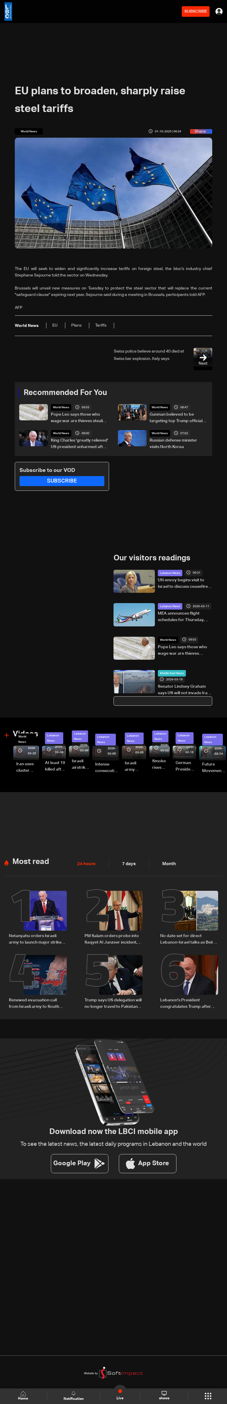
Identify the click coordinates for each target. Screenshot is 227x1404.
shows (164, 1395)
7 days (127, 863)
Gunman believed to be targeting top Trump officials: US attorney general (177, 418)
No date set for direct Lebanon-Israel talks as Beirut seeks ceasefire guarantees (188, 939)
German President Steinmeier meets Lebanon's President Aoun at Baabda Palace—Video (186, 766)
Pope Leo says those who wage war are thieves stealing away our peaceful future (79, 418)
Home (24, 1396)
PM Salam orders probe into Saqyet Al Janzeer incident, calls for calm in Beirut (112, 939)
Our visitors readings (152, 558)
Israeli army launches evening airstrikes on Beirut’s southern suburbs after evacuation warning (135, 767)
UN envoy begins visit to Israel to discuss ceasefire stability (183, 584)
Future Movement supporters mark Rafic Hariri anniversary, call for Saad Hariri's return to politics (214, 768)
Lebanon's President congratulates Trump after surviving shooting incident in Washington (188, 1003)
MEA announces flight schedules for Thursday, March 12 (181, 617)
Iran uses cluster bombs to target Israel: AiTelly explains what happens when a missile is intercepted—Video (27, 767)
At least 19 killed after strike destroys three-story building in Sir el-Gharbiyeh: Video (55, 766)
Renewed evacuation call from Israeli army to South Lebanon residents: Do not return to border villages (34, 1003)
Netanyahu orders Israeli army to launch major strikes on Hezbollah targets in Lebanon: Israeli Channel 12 (36, 939)
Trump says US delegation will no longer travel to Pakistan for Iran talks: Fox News (113, 1003)
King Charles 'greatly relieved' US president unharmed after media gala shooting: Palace (79, 444)
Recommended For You (65, 393)
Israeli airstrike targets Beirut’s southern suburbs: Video (80, 764)
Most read (30, 861)
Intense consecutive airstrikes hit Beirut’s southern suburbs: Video (107, 768)
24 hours (85, 863)
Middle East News (172, 673)
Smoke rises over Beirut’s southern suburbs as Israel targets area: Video (161, 764)
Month (166, 863)
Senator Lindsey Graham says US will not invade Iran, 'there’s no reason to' (184, 690)
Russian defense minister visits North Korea (173, 443)
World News (61, 407)
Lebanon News (170, 572)
